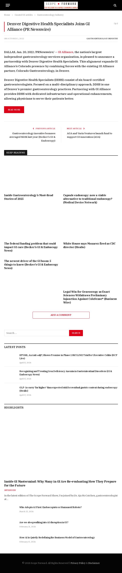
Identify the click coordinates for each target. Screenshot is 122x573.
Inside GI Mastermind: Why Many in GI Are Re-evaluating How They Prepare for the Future (60, 483)
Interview (10, 490)
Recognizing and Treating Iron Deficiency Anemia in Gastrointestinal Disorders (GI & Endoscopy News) (65, 373)
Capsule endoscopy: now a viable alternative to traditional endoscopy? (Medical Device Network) (87, 199)
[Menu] (8, 5)
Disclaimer (94, 563)
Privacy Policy (78, 563)
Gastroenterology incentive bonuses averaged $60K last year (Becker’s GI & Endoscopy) (32, 137)
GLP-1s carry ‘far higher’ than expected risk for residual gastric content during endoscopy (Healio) (68, 389)
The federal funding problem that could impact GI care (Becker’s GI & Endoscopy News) (31, 247)
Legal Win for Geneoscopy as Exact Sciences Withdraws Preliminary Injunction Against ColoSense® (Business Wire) (90, 297)
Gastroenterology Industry (102, 38)
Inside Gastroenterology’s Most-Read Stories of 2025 (28, 197)
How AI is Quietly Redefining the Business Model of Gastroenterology (57, 537)
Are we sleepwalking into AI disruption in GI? (43, 522)
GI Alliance (65, 52)
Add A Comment (61, 315)
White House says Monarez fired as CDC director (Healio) (89, 245)
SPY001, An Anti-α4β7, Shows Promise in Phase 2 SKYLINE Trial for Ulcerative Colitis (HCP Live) (68, 357)
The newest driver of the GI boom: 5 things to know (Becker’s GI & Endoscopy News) (31, 264)
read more (14, 110)
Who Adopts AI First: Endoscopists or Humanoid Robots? (50, 507)
